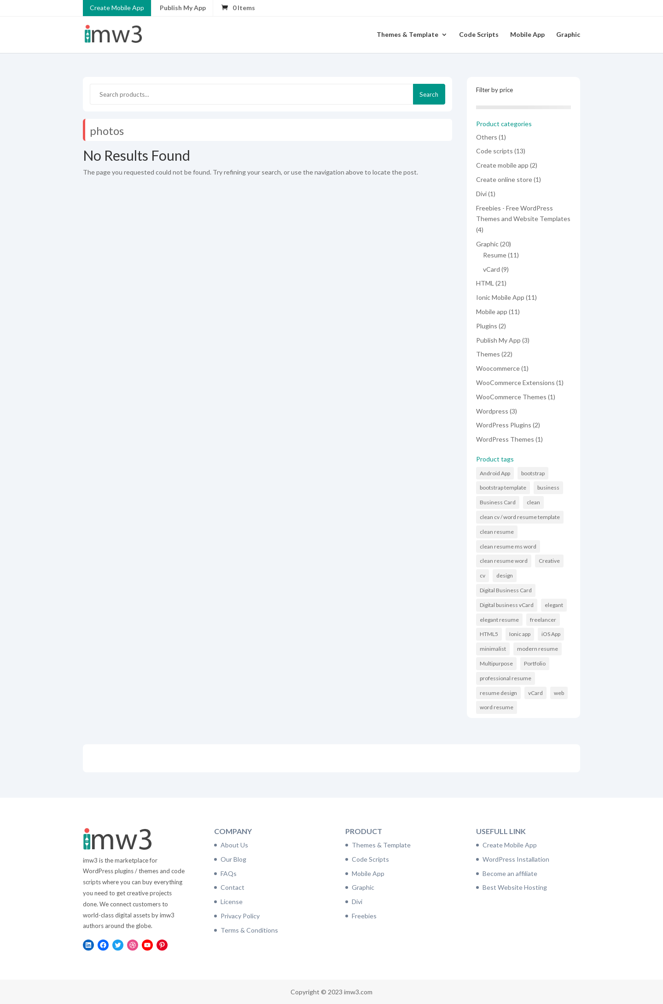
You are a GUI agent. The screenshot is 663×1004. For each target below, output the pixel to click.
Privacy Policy (240, 916)
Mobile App (527, 34)
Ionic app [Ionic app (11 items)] (519, 633)
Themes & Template (407, 34)
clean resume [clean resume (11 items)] (497, 531)
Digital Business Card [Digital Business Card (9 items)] (506, 590)
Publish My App (183, 8)
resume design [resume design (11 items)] (498, 692)
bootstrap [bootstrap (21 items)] (533, 473)
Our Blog (233, 859)
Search (428, 94)
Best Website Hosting (515, 887)
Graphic (568, 34)
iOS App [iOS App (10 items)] (550, 633)
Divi (357, 901)
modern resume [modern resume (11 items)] (537, 648)
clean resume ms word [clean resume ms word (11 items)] (508, 546)
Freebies (364, 916)
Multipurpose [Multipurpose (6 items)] (496, 663)
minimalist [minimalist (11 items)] (493, 648)
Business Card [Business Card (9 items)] (498, 502)
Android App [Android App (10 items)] (495, 473)
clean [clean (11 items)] (533, 502)
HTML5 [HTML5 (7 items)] (489, 633)
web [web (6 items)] (559, 692)
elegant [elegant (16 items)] (554, 604)
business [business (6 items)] (548, 487)
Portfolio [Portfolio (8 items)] (535, 663)
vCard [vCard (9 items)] (535, 692)
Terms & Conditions (249, 930)
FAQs (229, 873)
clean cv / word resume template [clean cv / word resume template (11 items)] (520, 517)
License (232, 901)
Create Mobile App (117, 8)
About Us (234, 845)
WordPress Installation (516, 859)
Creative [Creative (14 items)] (549, 560)
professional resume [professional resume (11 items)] (505, 678)
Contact (232, 887)
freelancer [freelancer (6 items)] (543, 619)
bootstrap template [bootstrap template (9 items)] (503, 487)
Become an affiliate (510, 873)
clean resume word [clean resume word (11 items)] (504, 560)
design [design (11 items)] (504, 575)
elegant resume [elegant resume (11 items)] (499, 619)
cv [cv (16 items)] (482, 575)
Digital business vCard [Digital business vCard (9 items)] (507, 604)
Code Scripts (479, 34)
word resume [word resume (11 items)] (496, 707)
